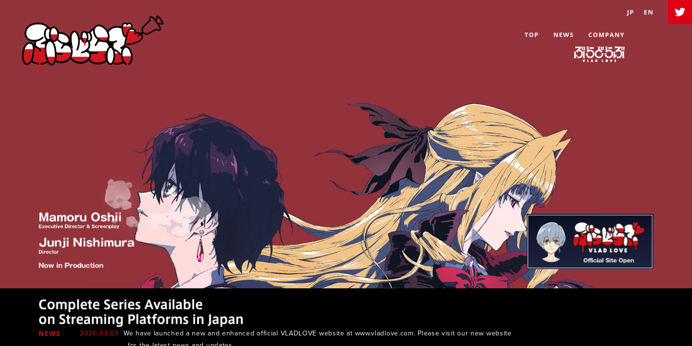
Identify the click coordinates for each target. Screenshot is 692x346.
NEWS (563, 34)
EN (649, 12)
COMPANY (606, 34)
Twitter (680, 12)
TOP (531, 34)
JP (630, 12)
